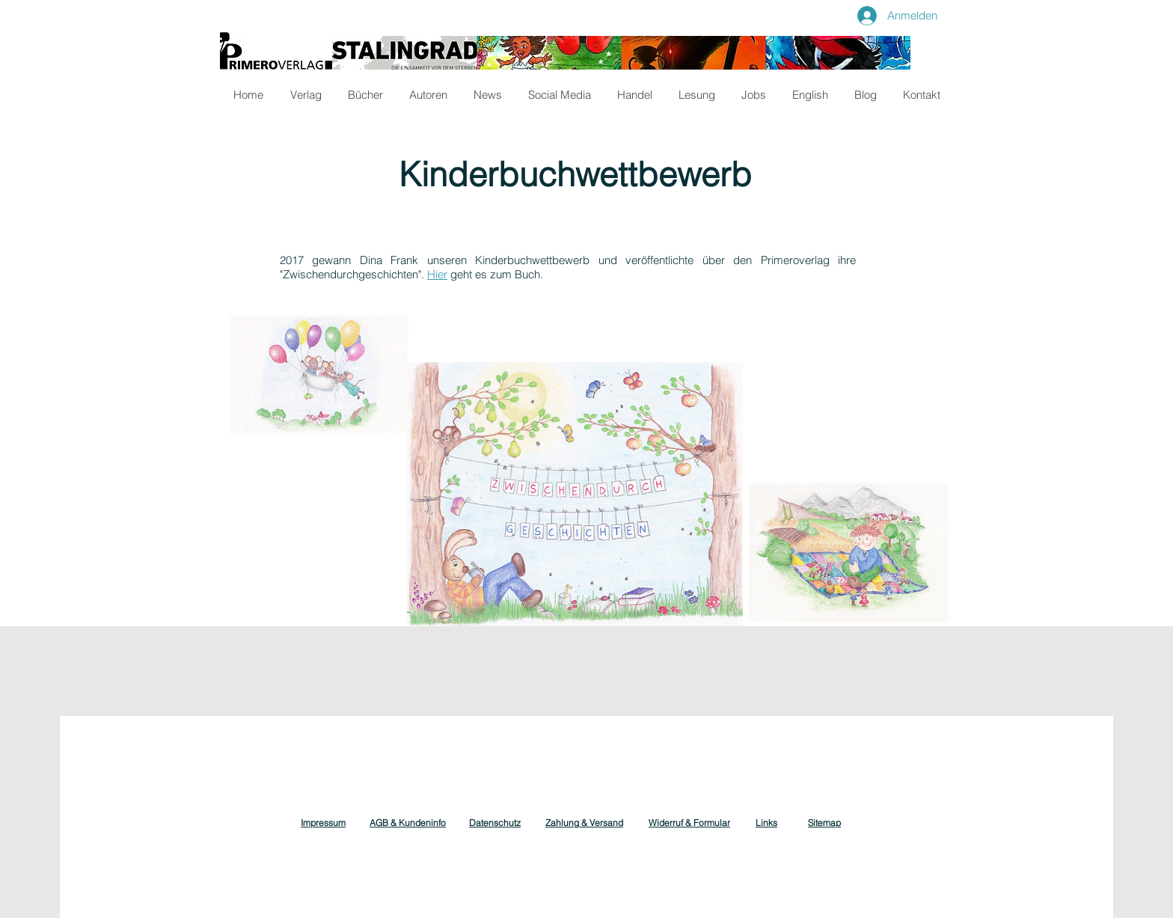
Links (766, 822)
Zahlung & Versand (584, 822)
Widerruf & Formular (689, 822)
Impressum (323, 822)
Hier (437, 274)
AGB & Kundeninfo (408, 822)
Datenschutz (495, 822)
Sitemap (824, 822)
